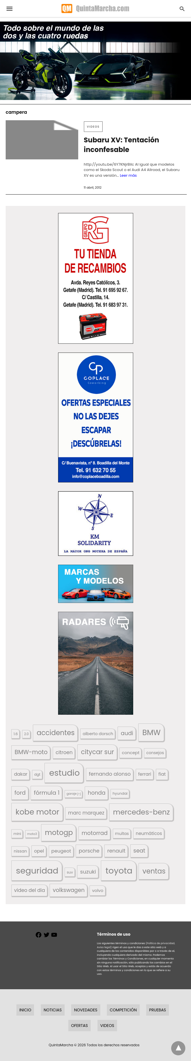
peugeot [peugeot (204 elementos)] (61, 851)
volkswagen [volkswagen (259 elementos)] (68, 890)
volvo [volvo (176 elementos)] (97, 890)
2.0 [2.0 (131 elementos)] (26, 734)
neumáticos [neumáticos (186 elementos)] (149, 833)
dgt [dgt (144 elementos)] (37, 774)
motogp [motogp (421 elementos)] (59, 833)
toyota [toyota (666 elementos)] (118, 870)
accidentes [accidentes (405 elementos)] (56, 732)
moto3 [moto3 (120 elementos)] (32, 834)
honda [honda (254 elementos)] (96, 793)
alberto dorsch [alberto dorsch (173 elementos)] (98, 734)
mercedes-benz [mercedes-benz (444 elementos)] (141, 812)
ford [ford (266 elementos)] (20, 793)
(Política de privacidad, (160, 943)
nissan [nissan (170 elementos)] (20, 851)
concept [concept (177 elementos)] (130, 753)
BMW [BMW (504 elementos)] (151, 732)
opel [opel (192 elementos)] (39, 851)
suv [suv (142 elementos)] (70, 872)
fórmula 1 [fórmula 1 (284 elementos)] (47, 793)
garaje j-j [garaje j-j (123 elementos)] (74, 794)
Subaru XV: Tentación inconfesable (121, 144)
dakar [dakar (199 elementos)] (20, 774)
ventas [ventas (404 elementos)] (154, 871)
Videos (93, 127)
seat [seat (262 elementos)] (139, 851)
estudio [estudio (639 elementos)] (64, 773)
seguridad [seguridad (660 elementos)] (37, 870)
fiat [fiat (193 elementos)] (162, 774)
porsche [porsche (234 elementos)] (89, 850)
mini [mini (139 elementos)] (17, 833)
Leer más (128, 175)
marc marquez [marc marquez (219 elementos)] (86, 812)
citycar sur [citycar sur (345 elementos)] (97, 752)
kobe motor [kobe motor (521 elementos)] (37, 812)
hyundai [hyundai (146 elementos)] (120, 793)
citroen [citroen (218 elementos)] (64, 752)
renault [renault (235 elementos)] (116, 850)
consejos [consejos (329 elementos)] (155, 753)
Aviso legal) (104, 947)
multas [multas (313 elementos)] (122, 833)
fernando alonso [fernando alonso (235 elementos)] (110, 773)
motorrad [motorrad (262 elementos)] (95, 833)
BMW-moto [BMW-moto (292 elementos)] (31, 752)
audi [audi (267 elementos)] (127, 733)
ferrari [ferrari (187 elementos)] (144, 774)
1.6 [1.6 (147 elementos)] (16, 734)
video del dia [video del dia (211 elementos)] (29, 890)
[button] (95, 278)
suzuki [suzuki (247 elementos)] (88, 871)
